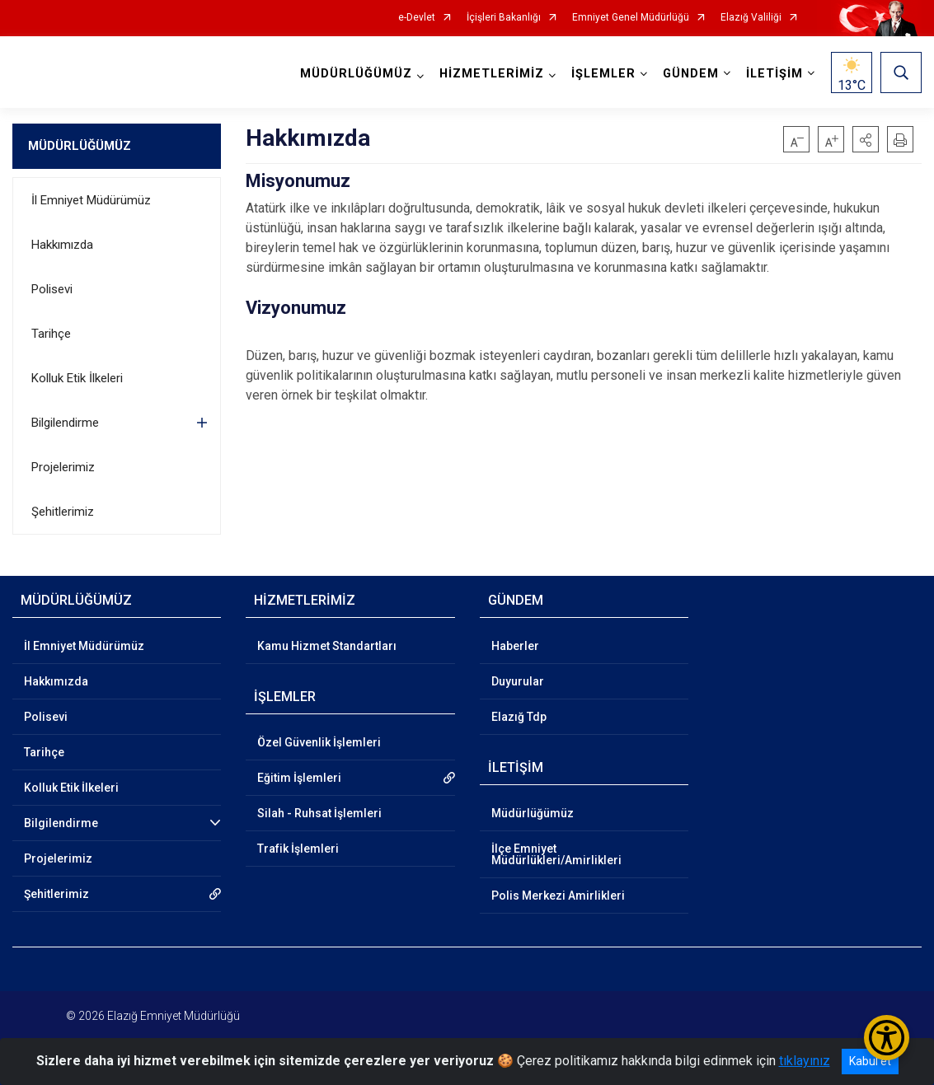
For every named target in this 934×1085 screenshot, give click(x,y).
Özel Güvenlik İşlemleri (319, 742)
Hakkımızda (62, 244)
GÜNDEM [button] (691, 74)
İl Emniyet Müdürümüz (91, 200)
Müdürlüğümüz (532, 813)
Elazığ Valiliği (750, 17)
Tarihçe (51, 333)
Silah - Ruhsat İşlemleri (319, 813)
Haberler (515, 645)
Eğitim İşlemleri (299, 777)
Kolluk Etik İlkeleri (77, 378)
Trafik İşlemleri (298, 848)
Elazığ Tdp (519, 716)
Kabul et (870, 1061)
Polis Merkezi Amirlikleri (558, 895)
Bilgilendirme (65, 422)
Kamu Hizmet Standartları (327, 645)
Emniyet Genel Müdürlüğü (630, 17)
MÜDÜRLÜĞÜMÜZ (79, 145)
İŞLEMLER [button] (603, 74)
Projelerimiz (63, 467)
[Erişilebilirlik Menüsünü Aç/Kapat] (886, 1037)
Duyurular (517, 681)
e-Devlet (416, 17)
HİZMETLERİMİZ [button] (491, 74)
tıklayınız (804, 1061)
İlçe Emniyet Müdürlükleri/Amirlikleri (556, 854)
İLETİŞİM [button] (774, 74)
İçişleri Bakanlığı (504, 17)
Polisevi (52, 289)
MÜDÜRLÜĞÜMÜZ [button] (356, 74)
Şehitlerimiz (62, 511)
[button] (865, 139)
